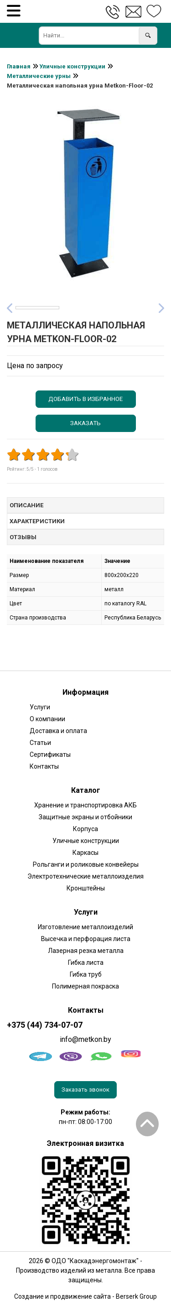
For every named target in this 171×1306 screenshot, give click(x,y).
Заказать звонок (85, 1089)
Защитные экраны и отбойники (85, 817)
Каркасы (85, 852)
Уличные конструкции (85, 840)
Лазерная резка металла (86, 950)
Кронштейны (86, 888)
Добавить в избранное (85, 398)
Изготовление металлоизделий (85, 927)
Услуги (40, 707)
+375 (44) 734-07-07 (45, 1025)
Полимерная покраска (85, 986)
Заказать (85, 423)
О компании (47, 719)
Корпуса (85, 829)
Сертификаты (50, 754)
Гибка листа (86, 962)
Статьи (40, 742)
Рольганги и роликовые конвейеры (86, 864)
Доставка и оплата (58, 730)
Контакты (44, 766)
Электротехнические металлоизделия (85, 876)
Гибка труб (86, 974)
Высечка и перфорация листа (85, 938)
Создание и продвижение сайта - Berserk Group (85, 1296)
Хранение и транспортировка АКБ (85, 805)
